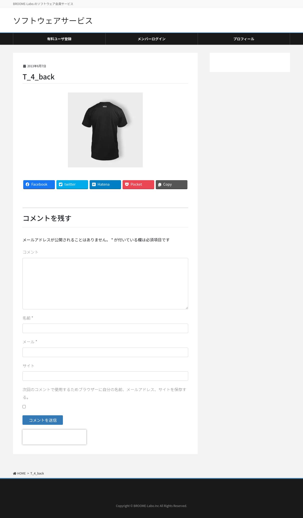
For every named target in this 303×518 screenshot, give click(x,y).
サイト (28, 366)
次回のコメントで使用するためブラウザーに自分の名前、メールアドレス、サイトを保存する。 (104, 393)
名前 (27, 318)
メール (29, 342)
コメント (30, 252)
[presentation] (54, 437)
